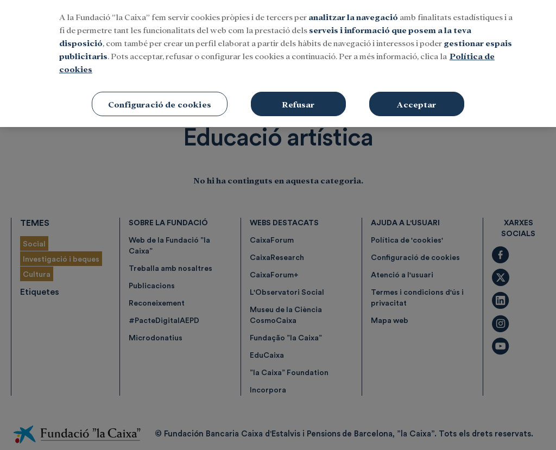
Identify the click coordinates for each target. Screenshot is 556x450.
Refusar (298, 97)
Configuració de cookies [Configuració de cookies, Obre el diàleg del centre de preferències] (159, 97)
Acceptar (416, 97)
